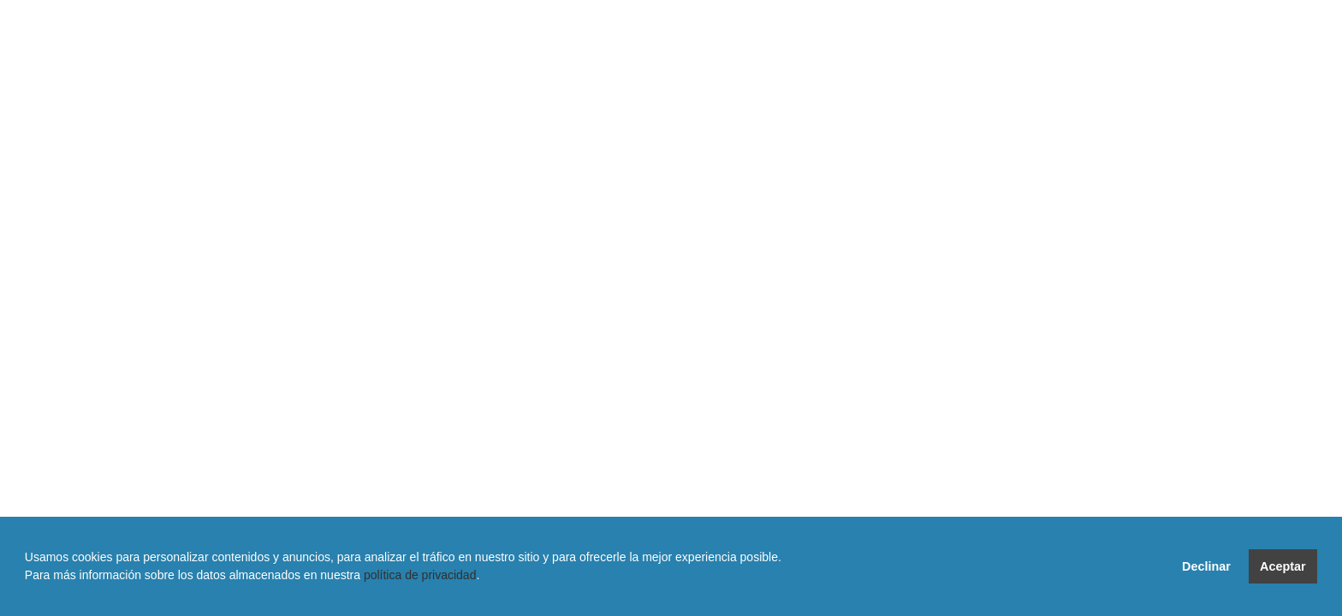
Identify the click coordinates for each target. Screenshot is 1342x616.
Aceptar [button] (1283, 566)
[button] (27, 594)
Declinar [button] (1206, 566)
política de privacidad (420, 575)
